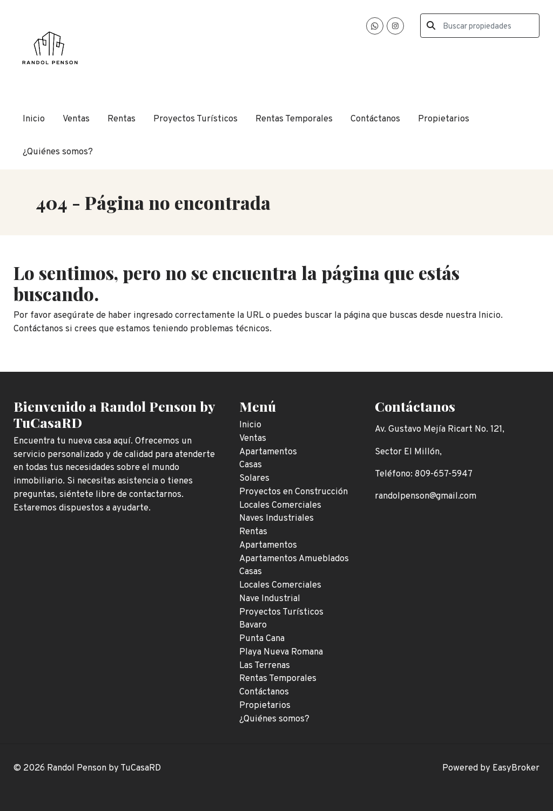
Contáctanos (375, 119)
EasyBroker (516, 768)
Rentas (121, 119)
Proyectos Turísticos (195, 119)
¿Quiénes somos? (58, 152)
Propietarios (443, 119)
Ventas (76, 119)
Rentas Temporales (294, 119)
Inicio (34, 119)
